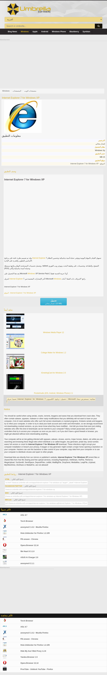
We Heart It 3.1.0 (27, 551)
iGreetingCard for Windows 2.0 (53, 373)
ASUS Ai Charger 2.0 (29, 557)
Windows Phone (59, 32)
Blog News (12, 32)
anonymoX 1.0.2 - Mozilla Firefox (34, 527)
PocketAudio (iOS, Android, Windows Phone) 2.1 (53, 393)
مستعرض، (85, 399)
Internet (35, 258)
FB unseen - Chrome (29, 539)
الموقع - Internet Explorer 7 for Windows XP (87, 164)
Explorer (42, 258)
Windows (25, 32)
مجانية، (92, 399)
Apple (34, 32)
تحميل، (63, 399)
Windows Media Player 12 (53, 332)
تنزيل (9, 399)
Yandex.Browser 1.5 (28, 657)
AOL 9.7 (23, 515)
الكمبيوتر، (50, 399)
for (34, 399)
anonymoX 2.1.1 (27, 563)
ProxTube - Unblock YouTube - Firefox (36, 669)
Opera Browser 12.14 (29, 545)
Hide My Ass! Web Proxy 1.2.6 (33, 651)
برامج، (57, 399)
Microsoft (72, 399)
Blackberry (74, 32)
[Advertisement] (53, 62)
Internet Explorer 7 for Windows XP (24, 179)
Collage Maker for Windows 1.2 (53, 353)
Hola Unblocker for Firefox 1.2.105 (35, 533)
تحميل (14, 399)
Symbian (86, 32)
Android (44, 32)
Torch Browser (26, 521)
